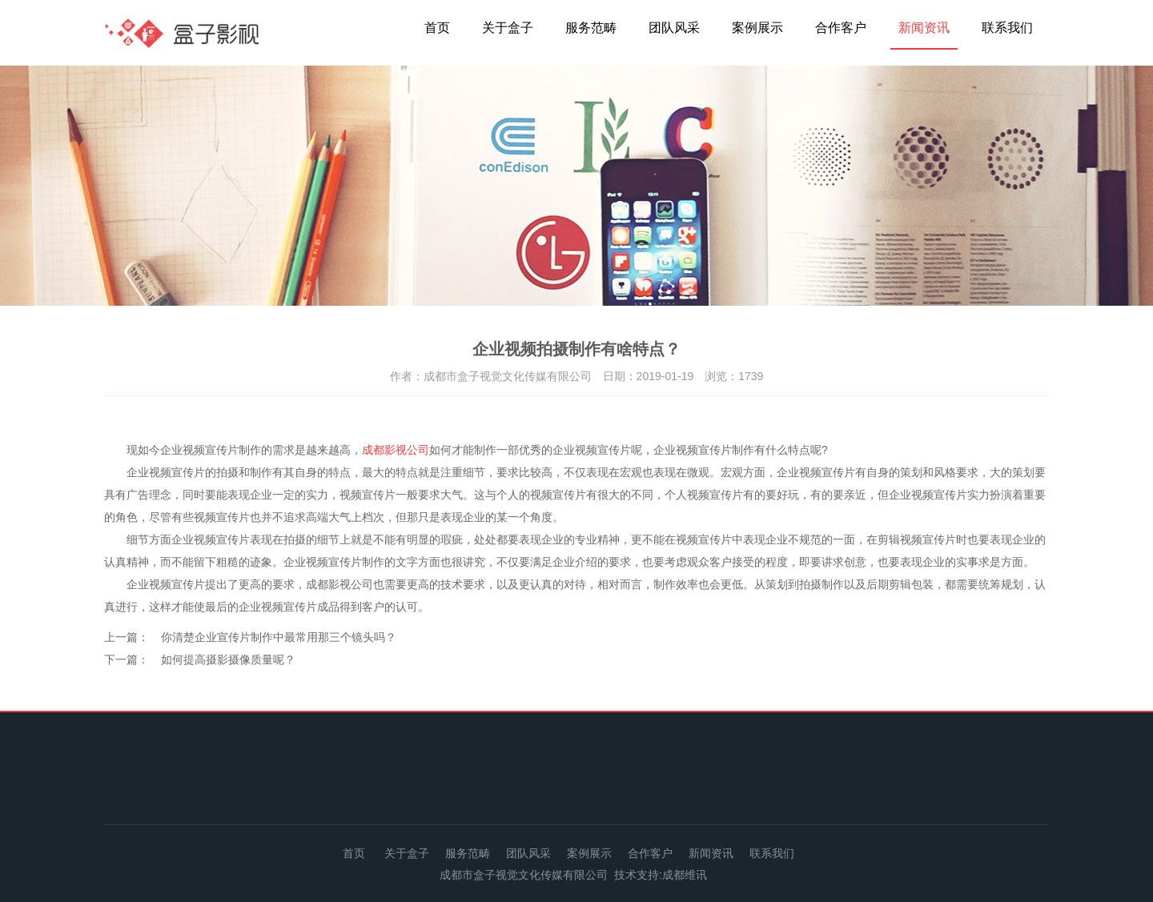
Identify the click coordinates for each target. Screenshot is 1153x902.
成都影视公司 (395, 449)
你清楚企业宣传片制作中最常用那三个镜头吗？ (278, 637)
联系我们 (1007, 27)
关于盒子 (507, 27)
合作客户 (840, 27)
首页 (437, 27)
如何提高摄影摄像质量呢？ (228, 659)
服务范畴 (591, 27)
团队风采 (674, 27)
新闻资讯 (924, 27)
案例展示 (757, 27)
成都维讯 (684, 874)
